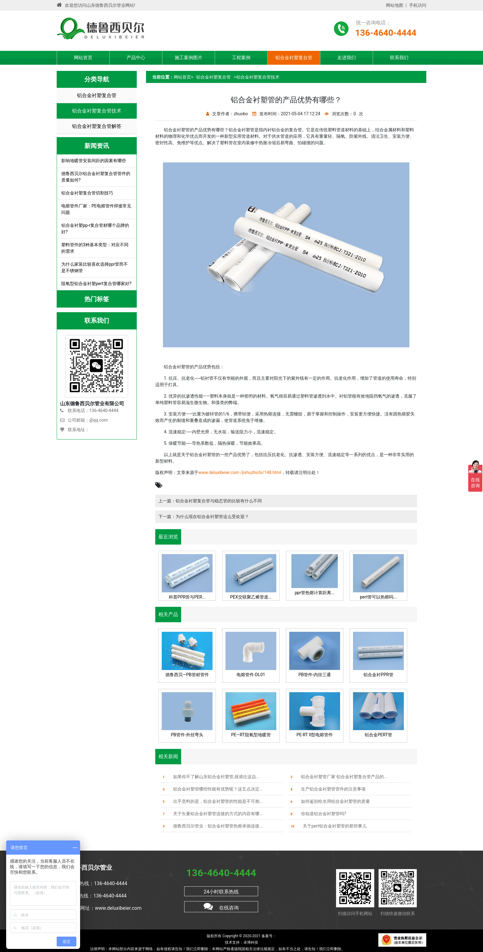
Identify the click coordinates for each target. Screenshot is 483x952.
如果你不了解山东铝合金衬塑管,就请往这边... (210, 776)
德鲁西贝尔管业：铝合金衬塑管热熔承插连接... (212, 825)
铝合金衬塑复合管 (293, 57)
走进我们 (346, 57)
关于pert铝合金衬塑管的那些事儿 (328, 825)
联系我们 (399, 57)
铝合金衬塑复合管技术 (96, 111)
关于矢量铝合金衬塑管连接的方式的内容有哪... (212, 813)
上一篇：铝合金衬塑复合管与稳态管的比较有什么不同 (210, 500)
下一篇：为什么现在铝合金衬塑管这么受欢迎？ (203, 516)
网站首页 (83, 57)
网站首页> (183, 77)
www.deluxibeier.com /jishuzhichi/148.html (239, 472)
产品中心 (136, 57)
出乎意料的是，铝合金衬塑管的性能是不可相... (212, 801)
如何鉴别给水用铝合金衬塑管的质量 (329, 801)
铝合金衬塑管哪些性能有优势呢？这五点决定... (212, 789)
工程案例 (241, 57)
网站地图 (394, 5)
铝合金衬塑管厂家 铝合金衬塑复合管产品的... (338, 776)
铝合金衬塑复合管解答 (96, 126)
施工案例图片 (188, 57)
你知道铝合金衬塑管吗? (317, 813)
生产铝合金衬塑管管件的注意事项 (327, 789)
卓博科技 (250, 942)
